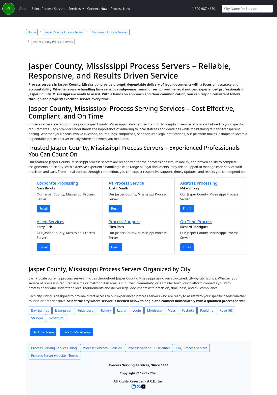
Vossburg (56, 318)
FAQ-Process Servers (191, 348)
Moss (172, 310)
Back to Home (43, 332)
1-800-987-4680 (203, 8)
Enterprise (63, 310)
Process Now (120, 8)
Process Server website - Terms (54, 355)
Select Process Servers (48, 8)
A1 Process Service (126, 183)
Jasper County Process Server (64, 32)
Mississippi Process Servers (110, 32)
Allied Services (50, 221)
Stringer (37, 318)
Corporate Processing (57, 183)
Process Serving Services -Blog (54, 348)
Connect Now (97, 8)
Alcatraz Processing (199, 183)
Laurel (122, 310)
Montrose (154, 310)
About (23, 8)
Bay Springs (40, 310)
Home (32, 32)
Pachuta (188, 310)
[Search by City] (247, 9)
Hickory (105, 310)
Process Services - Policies (102, 348)
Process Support (124, 221)
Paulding (206, 310)
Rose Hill (226, 310)
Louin (137, 310)
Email (43, 208)
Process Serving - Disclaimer (149, 348)
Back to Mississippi (76, 332)
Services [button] (75, 8)
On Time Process (196, 221)
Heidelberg (85, 310)
